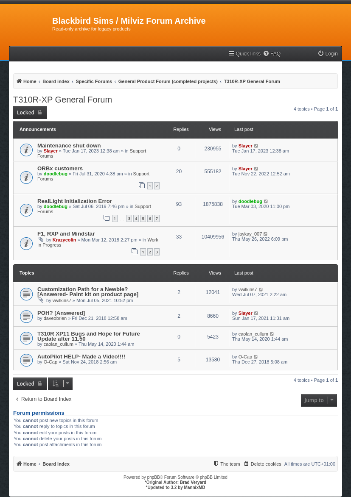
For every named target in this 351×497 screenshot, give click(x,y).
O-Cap (50, 361)
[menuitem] (272, 54)
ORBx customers (60, 168)
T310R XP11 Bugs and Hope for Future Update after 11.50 (88, 336)
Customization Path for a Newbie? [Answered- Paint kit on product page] (87, 291)
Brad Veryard (193, 482)
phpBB (153, 477)
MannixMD (194, 487)
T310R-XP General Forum (62, 99)
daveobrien (55, 318)
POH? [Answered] (61, 313)
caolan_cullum (58, 344)
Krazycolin (64, 239)
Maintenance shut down (69, 145)
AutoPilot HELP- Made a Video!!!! (81, 356)
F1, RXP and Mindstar (66, 233)
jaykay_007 (250, 233)
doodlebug (55, 173)
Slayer (51, 150)
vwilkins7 (62, 300)
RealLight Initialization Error (74, 201)
